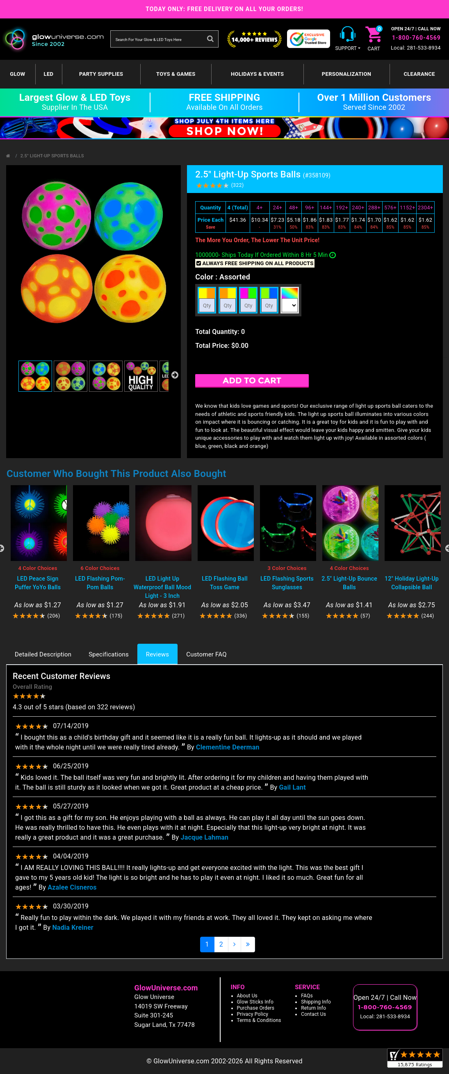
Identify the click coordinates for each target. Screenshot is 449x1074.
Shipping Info (316, 1002)
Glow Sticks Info (255, 1002)
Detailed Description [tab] (43, 654)
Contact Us (313, 1014)
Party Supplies (101, 74)
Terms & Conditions (259, 1020)
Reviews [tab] (157, 654)
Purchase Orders (256, 1008)
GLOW (17, 74)
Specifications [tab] (109, 654)
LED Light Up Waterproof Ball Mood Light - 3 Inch (162, 587)
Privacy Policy (253, 1014)
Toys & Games (175, 74)
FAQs (307, 996)
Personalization (346, 74)
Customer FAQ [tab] (206, 654)
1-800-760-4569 (416, 37)
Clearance (419, 74)
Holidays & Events (257, 74)
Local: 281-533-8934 (416, 48)
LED (49, 74)
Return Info (313, 1008)
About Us (247, 996)
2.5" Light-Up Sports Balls (52, 156)
